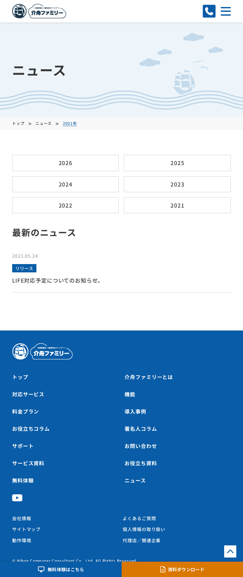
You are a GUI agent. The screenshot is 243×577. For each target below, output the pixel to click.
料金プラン (25, 411)
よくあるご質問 (139, 518)
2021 (177, 205)
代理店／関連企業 (142, 540)
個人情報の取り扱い (144, 529)
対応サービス (28, 394)
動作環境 (21, 540)
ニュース (135, 480)
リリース (24, 268)
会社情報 (21, 518)
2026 (65, 163)
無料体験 (23, 480)
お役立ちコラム (31, 428)
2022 (65, 205)
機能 (130, 394)
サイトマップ (26, 529)
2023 (177, 184)
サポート (23, 446)
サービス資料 (28, 463)
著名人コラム (141, 428)
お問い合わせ (141, 446)
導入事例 (135, 411)
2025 (177, 163)
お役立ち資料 (141, 463)
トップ (20, 377)
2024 (65, 184)
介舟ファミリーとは (149, 377)
